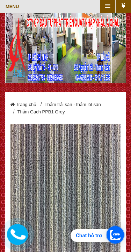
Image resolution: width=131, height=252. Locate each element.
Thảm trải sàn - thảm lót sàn (73, 104)
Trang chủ (23, 104)
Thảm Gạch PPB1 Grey (41, 111)
